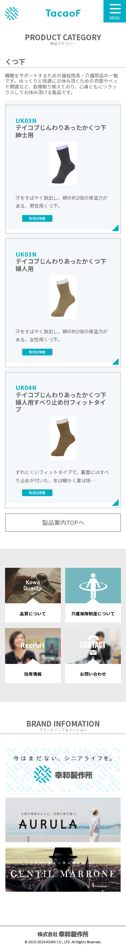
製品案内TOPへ (63, 522)
